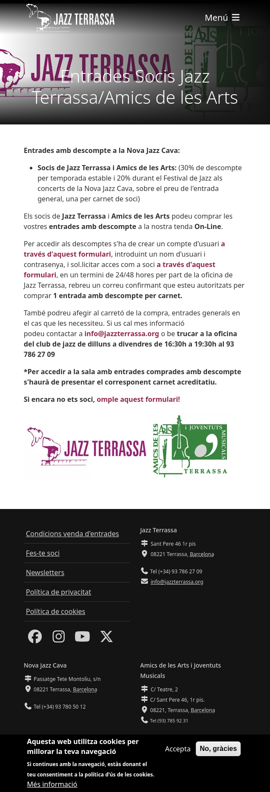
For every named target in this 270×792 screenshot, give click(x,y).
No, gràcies (218, 751)
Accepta (178, 751)
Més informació (52, 786)
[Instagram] (58, 639)
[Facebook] (35, 639)
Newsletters (45, 572)
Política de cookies (55, 611)
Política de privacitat (58, 592)
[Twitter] (106, 639)
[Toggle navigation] (223, 17)
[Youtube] (82, 639)
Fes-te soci (43, 553)
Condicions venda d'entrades (72, 533)
